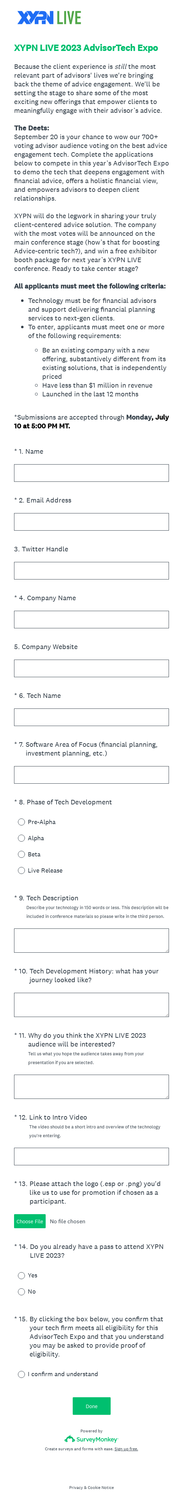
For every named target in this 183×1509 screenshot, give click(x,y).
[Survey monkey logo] (91, 1439)
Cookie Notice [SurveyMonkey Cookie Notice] (101, 1487)
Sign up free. (126, 1449)
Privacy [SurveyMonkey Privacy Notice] (76, 1487)
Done (92, 1406)
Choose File (30, 1221)
